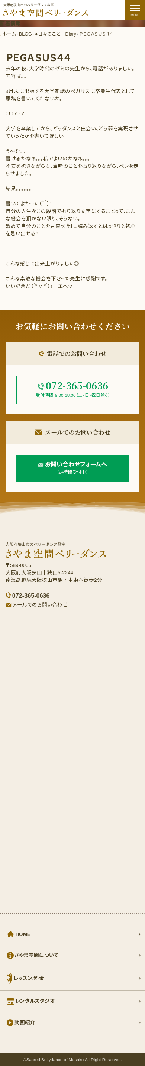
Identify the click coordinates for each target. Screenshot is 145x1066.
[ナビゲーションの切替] (135, 10)
